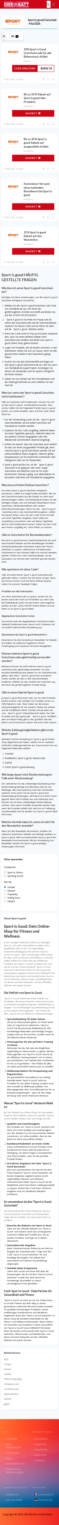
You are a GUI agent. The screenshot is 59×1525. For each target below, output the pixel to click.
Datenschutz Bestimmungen (15, 1470)
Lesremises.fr (44, 1494)
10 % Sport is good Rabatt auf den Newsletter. (35, 236)
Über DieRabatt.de (13, 1445)
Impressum (12, 1452)
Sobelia (7, 1374)
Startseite (11, 1438)
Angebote (40, 1444)
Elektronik (40, 1455)
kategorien (12, 1494)
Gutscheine (41, 1438)
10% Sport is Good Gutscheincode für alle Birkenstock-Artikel (37, 52)
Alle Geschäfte (14, 1500)
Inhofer (7, 1398)
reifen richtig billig (13, 1378)
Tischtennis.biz (11, 1388)
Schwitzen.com (11, 1384)
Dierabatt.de (44, 1500)
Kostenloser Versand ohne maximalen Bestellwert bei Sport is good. (38, 189)
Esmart (7, 1369)
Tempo (7, 1364)
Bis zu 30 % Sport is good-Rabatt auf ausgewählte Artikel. (36, 142)
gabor (7, 1403)
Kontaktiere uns (15, 1463)
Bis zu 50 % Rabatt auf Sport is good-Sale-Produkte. (37, 97)
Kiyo (6, 1359)
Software (39, 1460)
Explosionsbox (11, 1393)
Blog (8, 1458)
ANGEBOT (33, 113)
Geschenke (40, 1449)
